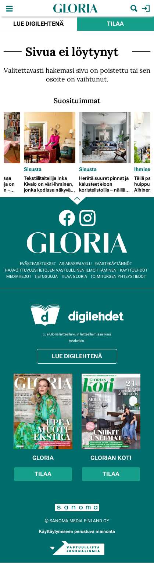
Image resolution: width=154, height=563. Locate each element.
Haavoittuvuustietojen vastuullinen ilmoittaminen (61, 270)
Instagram (87, 218)
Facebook (67, 218)
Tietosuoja (46, 276)
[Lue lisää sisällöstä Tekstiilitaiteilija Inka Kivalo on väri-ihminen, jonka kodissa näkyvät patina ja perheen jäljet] (49, 137)
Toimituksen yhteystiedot (118, 276)
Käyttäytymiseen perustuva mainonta (77, 531)
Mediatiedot (18, 276)
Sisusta (33, 169)
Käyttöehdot (133, 270)
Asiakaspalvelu (75, 263)
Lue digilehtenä (38, 23)
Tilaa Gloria (74, 276)
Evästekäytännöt (113, 263)
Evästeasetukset (38, 263)
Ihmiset (143, 169)
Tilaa (115, 23)
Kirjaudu (145, 8)
